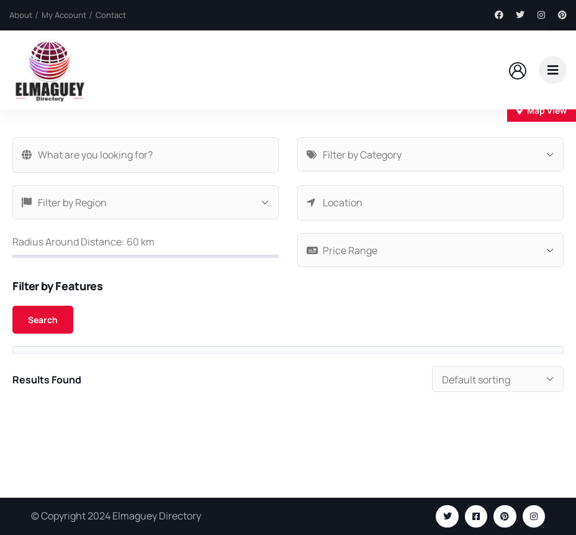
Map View (541, 110)
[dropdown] (553, 70)
